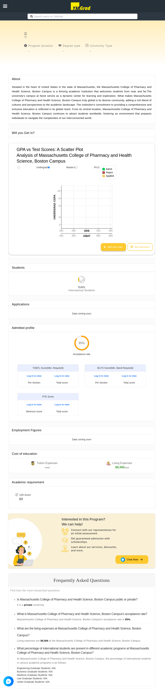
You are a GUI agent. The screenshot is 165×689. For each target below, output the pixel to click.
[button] (5, 6)
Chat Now (131, 559)
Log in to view (34, 376)
